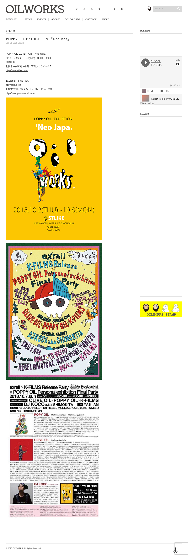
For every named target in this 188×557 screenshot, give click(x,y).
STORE (105, 19)
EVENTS (41, 19)
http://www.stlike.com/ (17, 70)
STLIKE (12, 62)
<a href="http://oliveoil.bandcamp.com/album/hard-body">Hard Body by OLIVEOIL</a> (161, 42)
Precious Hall (15, 85)
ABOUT (55, 19)
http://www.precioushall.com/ (20, 93)
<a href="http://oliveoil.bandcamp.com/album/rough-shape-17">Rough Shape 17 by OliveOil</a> (161, 51)
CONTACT (90, 19)
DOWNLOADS (72, 19)
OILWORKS (18, 548)
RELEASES (11, 19)
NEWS (28, 19)
